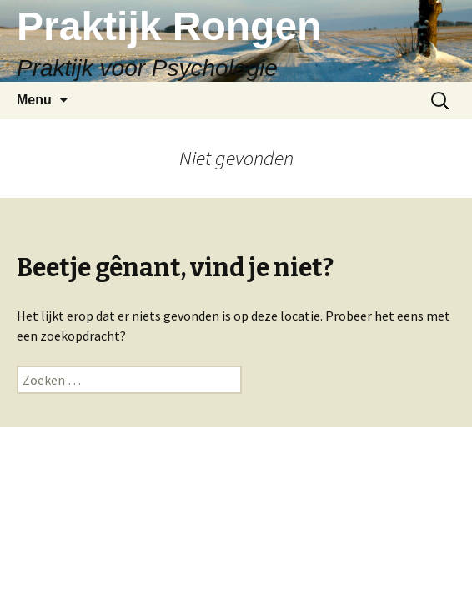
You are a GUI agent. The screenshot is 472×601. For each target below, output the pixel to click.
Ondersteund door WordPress (236, 547)
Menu (34, 100)
